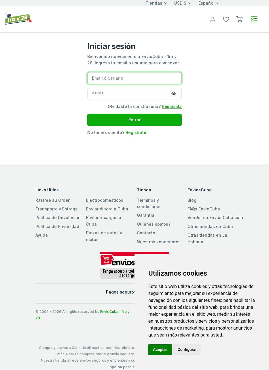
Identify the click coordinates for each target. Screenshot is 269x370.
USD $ (180, 3)
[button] (239, 18)
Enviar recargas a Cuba (103, 220)
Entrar (134, 119)
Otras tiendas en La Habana (207, 238)
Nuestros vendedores (159, 241)
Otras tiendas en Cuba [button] (210, 226)
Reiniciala (172, 106)
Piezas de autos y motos (104, 236)
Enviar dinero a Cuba (107, 208)
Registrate (136, 132)
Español (206, 3)
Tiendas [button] (153, 3)
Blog (191, 200)
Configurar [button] (187, 349)
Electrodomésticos (104, 200)
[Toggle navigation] (254, 19)
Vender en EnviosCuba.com (215, 217)
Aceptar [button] (160, 349)
